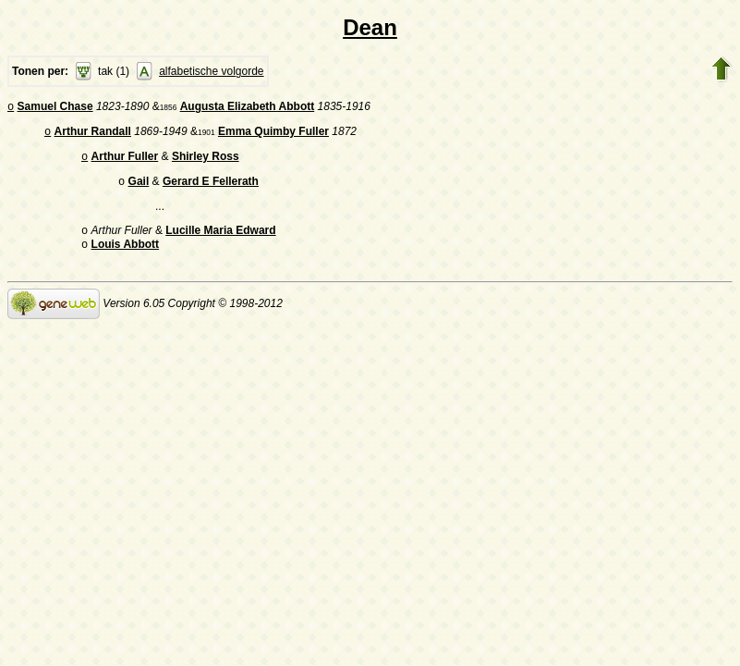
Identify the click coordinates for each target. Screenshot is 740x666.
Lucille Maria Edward (220, 239)
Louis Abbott (125, 255)
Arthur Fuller (125, 161)
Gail (139, 188)
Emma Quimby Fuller (273, 135)
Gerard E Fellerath (211, 188)
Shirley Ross (205, 161)
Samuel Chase (55, 108)
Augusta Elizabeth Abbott (247, 108)
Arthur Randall (93, 135)
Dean (370, 27)
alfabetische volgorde (211, 71)
